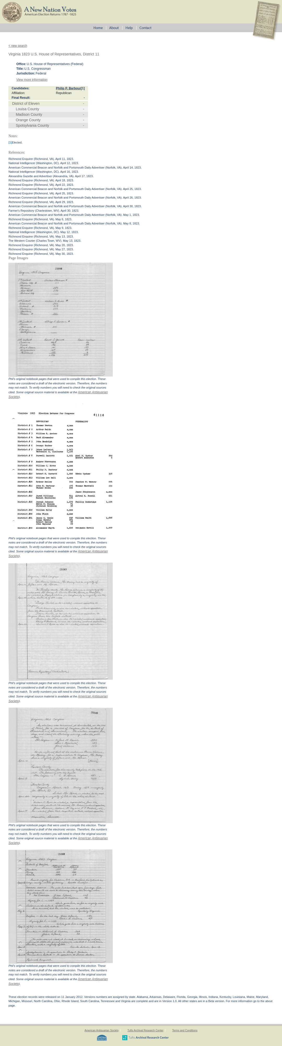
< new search (17, 46)
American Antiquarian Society (102, 1030)
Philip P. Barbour (68, 88)
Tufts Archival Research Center (145, 1030)
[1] (83, 88)
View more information (31, 80)
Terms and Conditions (184, 1030)
